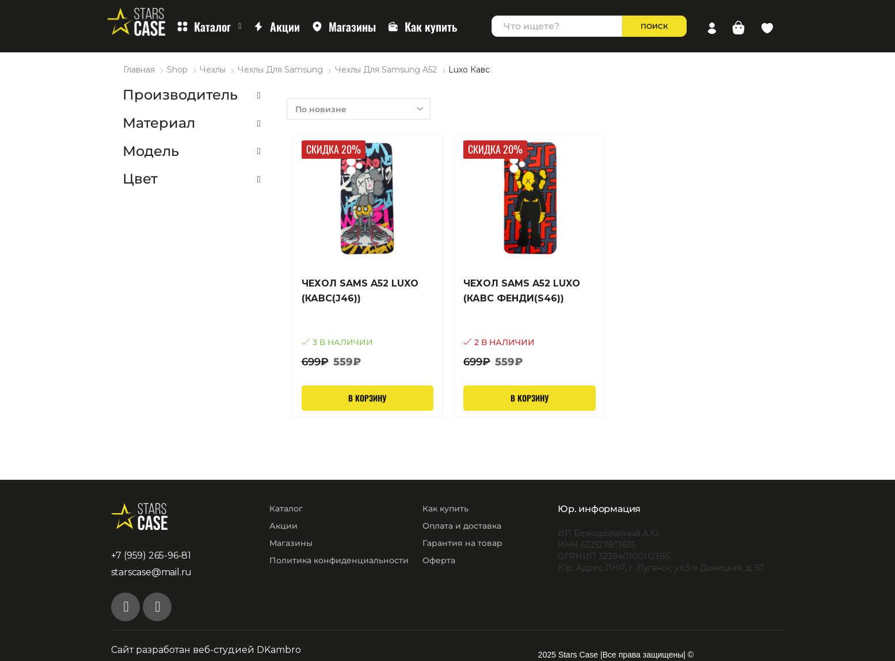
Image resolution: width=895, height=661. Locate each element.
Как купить (422, 26)
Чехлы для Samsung (280, 69)
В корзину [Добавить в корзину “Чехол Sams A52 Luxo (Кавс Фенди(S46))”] (530, 398)
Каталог (209, 26)
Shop (177, 69)
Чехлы (213, 69)
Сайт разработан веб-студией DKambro (206, 649)
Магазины (343, 26)
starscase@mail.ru (151, 572)
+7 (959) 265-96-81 (151, 555)
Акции (276, 26)
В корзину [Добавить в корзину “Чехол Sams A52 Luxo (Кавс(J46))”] (367, 398)
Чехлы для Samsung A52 (386, 69)
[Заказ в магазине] (359, 109)
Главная (139, 69)
